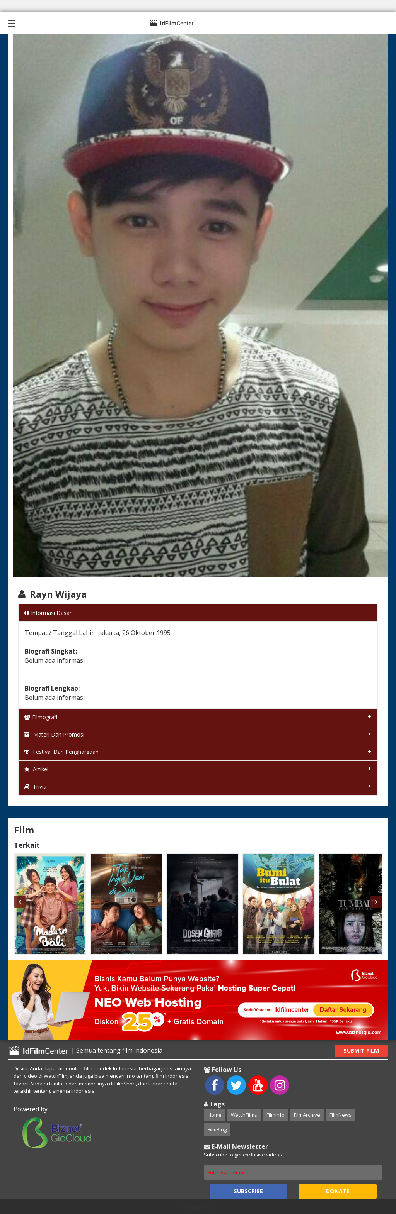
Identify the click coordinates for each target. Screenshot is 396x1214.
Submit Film (361, 1050)
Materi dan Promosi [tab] (54, 734)
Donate (338, 1191)
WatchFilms (244, 1114)
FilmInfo (275, 1114)
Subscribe (248, 1191)
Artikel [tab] (36, 769)
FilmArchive (307, 1114)
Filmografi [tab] (40, 717)
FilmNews (340, 1114)
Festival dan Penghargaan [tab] (61, 751)
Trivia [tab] (35, 786)
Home (215, 1114)
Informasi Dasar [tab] (48, 612)
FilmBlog (217, 1129)
